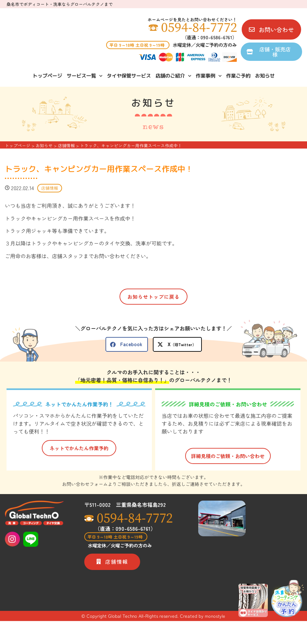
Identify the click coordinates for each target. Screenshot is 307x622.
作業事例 (208, 76)
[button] (126, 344)
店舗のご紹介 (173, 76)
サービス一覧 (84, 76)
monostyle (215, 617)
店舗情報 (49, 188)
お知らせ (264, 75)
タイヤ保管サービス (128, 75)
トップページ (47, 75)
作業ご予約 (238, 75)
